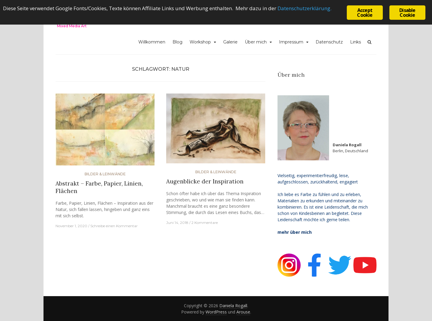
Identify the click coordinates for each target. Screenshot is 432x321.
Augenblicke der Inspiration (205, 181)
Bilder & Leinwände (105, 174)
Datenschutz (329, 42)
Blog (177, 42)
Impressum (291, 42)
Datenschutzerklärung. (305, 8)
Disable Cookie (407, 12)
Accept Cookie (364, 12)
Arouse (243, 312)
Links (355, 42)
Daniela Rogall (233, 305)
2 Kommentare (204, 222)
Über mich (256, 42)
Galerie (230, 42)
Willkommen (151, 42)
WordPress (216, 312)
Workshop (200, 42)
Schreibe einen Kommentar (114, 226)
